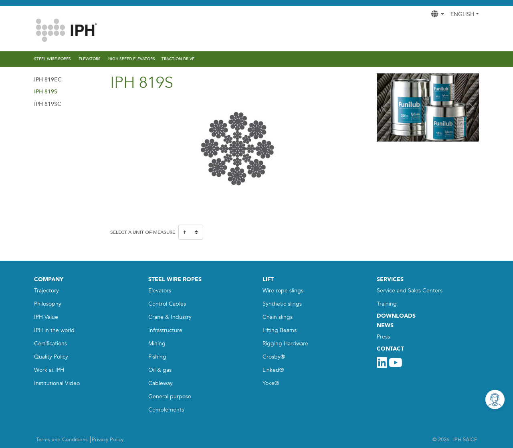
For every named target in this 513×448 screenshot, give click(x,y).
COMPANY (48, 279)
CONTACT (390, 349)
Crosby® (274, 357)
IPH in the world (54, 330)
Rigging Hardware (285, 343)
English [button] (462, 14)
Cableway (160, 383)
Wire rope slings (283, 290)
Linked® (273, 370)
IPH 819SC (47, 104)
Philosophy (47, 304)
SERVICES (390, 279)
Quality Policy (51, 357)
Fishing (157, 357)
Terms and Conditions (62, 439)
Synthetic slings (282, 304)
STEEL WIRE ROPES (175, 279)
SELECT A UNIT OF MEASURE (142, 232)
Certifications (50, 343)
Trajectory (46, 290)
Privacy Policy (107, 439)
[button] (384, 107)
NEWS (385, 325)
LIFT (268, 279)
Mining (157, 343)
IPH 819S (45, 91)
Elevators (159, 290)
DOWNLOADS (396, 316)
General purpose (169, 396)
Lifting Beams (280, 330)
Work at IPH (49, 370)
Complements (166, 410)
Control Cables (167, 304)
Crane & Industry (170, 317)
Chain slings (278, 317)
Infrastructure (165, 330)
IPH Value (46, 317)
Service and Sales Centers (409, 290)
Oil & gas (160, 370)
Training (387, 304)
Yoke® (271, 383)
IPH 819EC (48, 79)
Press (383, 337)
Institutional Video (57, 383)
